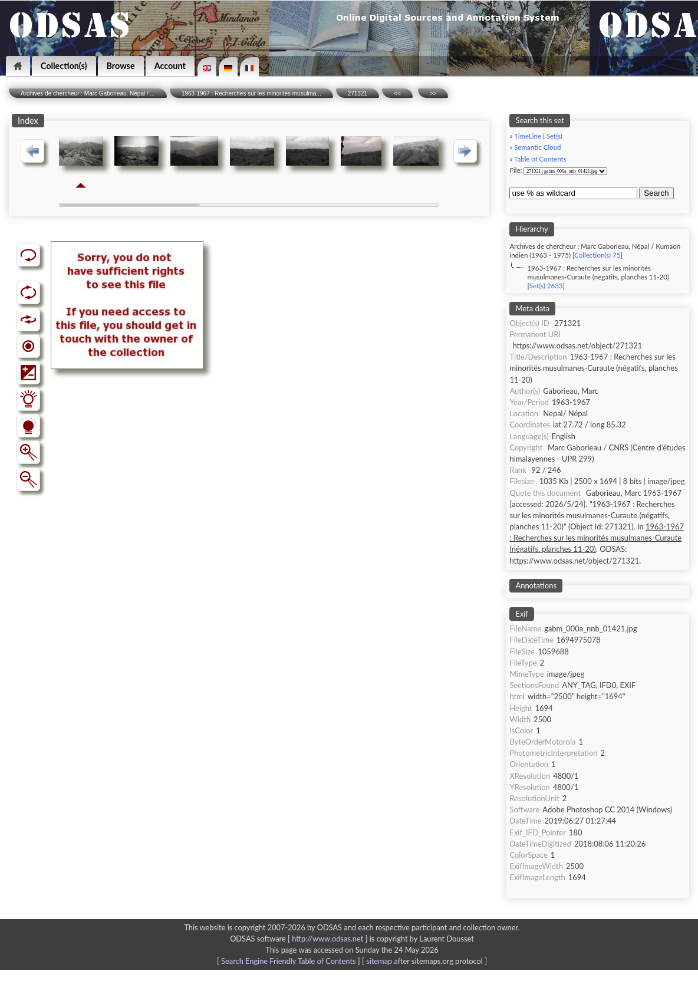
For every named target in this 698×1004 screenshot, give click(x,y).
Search (656, 193)
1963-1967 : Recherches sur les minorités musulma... (251, 93)
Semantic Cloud (537, 147)
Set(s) (554, 136)
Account (170, 66)
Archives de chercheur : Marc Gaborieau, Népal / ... (88, 93)
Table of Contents (540, 159)
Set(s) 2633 (546, 285)
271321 (357, 93)
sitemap (379, 961)
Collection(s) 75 (597, 255)
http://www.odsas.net (327, 938)
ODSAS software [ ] (300, 938)
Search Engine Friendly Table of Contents (288, 961)
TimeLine (527, 136)
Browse (121, 66)
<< (397, 93)
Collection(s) (64, 66)
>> (433, 93)
